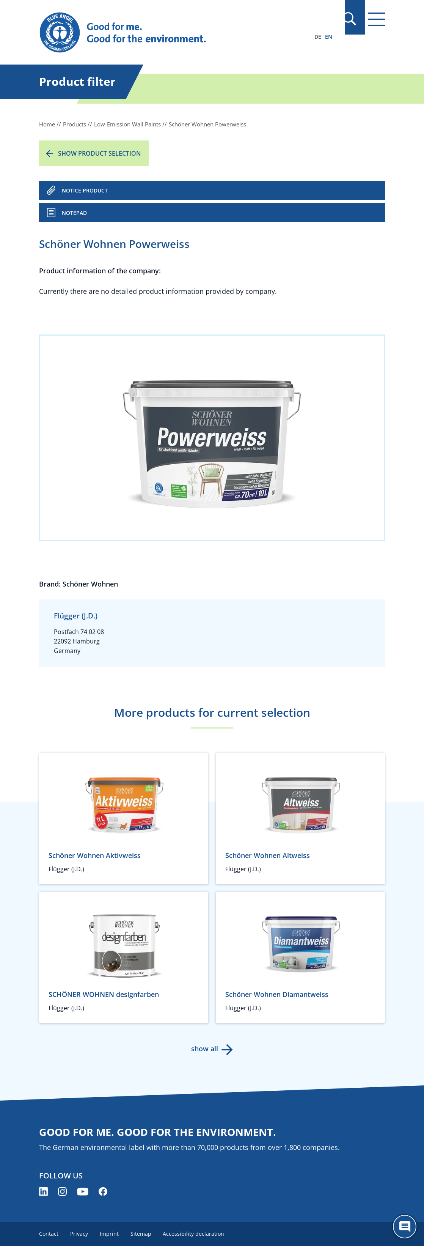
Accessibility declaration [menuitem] (195, 1233)
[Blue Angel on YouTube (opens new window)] (82, 1191)
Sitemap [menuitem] (142, 1233)
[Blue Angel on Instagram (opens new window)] (62, 1191)
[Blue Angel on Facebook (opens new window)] (103, 1191)
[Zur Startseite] (160, 32)
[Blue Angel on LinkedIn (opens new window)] (43, 1191)
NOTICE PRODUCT (85, 190)
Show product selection (99, 153)
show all (204, 1048)
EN (328, 36)
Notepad (74, 212)
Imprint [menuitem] (110, 1233)
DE (317, 36)
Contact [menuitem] (48, 1233)
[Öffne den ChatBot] (404, 1226)
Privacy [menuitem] (79, 1233)
